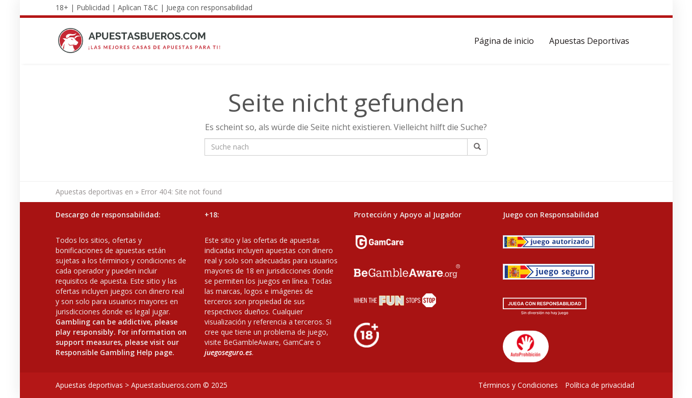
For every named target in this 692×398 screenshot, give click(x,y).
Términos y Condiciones (518, 385)
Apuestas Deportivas (589, 40)
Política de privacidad (599, 385)
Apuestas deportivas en (94, 191)
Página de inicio (504, 40)
